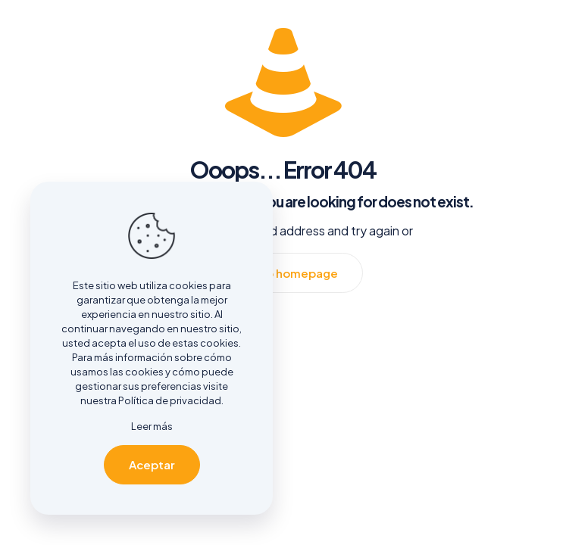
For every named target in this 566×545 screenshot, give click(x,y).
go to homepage (290, 273)
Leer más (152, 426)
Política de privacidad (169, 400)
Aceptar (152, 464)
